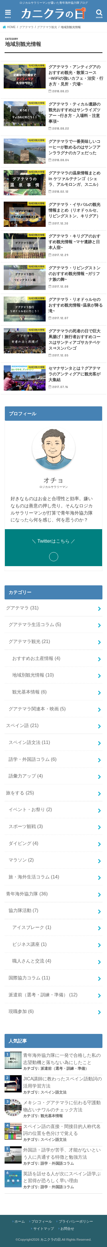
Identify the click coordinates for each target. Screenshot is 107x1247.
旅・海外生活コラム (34, 876)
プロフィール (41, 1221)
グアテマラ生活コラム (35, 624)
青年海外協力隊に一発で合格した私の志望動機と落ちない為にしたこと (62, 1059)
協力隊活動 (24, 910)
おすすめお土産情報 (36, 658)
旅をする (20, 792)
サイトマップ (43, 1228)
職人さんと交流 (31, 960)
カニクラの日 (50, 1239)
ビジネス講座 (29, 944)
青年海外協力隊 (27, 893)
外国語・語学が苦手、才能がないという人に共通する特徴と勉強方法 (62, 1153)
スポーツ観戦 (26, 826)
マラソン (21, 859)
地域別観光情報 (33, 674)
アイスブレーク (31, 927)
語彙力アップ (26, 775)
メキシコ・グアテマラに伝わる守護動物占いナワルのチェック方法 (62, 1106)
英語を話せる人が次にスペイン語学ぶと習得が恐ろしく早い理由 (62, 1177)
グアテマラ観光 (29, 641)
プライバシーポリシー (76, 1221)
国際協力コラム (29, 977)
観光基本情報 (29, 691)
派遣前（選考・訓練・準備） (43, 994)
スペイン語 (22, 725)
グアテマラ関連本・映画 (37, 708)
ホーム (20, 1221)
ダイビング (24, 843)
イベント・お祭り (30, 809)
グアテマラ (22, 607)
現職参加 (21, 1011)
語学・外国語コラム (33, 759)
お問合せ (67, 1228)
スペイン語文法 (29, 742)
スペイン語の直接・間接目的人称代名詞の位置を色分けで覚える (62, 1130)
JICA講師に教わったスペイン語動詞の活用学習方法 (62, 1082)
